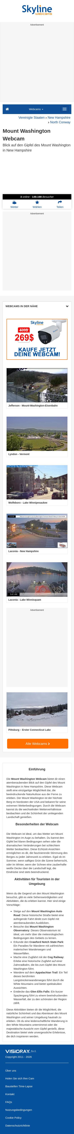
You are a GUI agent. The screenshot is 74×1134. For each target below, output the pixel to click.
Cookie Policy (13, 1117)
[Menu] (64, 109)
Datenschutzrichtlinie (17, 1125)
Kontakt (9, 1094)
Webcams (36, 109)
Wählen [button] (37, 204)
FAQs (8, 1101)
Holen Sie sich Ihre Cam (19, 1078)
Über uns (10, 1070)
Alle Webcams (38, 744)
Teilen (59, 204)
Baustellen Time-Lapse (19, 1086)
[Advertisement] (37, 64)
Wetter (14, 204)
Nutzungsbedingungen (18, 1109)
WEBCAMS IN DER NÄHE (37, 306)
